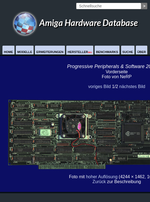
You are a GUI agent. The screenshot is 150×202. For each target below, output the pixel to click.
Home (8, 52)
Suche (127, 52)
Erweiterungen (49, 52)
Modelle (24, 52)
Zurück (99, 181)
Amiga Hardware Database (75, 22)
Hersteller (80, 52)
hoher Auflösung (102, 176)
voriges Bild (99, 86)
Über (141, 52)
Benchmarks (107, 52)
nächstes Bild (132, 86)
